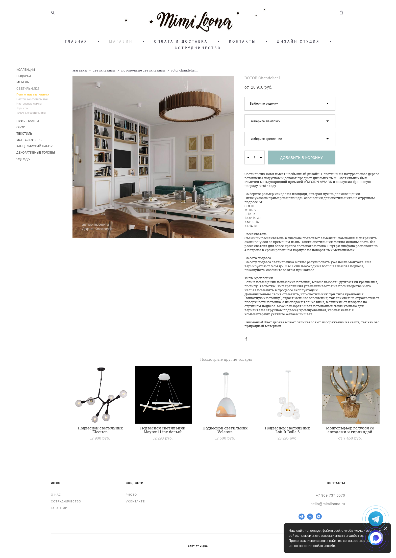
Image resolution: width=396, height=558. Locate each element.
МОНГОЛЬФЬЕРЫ (29, 141)
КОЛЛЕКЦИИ (25, 71)
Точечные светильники (31, 114)
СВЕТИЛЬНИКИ (27, 90)
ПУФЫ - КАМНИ (27, 122)
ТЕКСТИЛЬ (24, 135)
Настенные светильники (31, 100)
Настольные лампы (29, 105)
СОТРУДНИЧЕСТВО (198, 49)
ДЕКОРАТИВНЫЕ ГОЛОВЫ (35, 154)
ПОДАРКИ (23, 77)
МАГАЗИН (121, 43)
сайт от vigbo (198, 546)
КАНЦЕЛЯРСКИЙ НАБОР (34, 148)
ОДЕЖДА (23, 160)
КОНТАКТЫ (242, 43)
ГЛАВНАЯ (76, 43)
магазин (79, 71)
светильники (104, 71)
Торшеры (22, 109)
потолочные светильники (143, 71)
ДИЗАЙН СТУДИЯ (298, 43)
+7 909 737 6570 (330, 495)
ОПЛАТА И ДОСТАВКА (181, 43)
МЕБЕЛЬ (22, 84)
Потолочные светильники (32, 96)
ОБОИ (20, 129)
